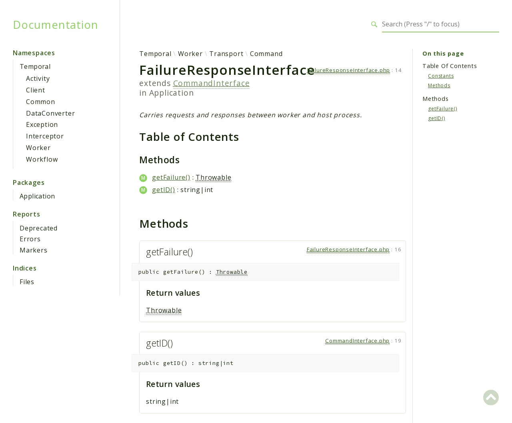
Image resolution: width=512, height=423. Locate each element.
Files (27, 281)
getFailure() (171, 177)
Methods (439, 85)
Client (35, 90)
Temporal (35, 66)
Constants (441, 75)
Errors (30, 239)
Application (37, 196)
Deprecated (39, 228)
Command (266, 53)
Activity (38, 78)
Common (40, 101)
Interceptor (45, 136)
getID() (163, 189)
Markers (34, 250)
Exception (42, 124)
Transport (226, 53)
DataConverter (50, 113)
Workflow (42, 159)
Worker (38, 147)
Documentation (55, 24)
